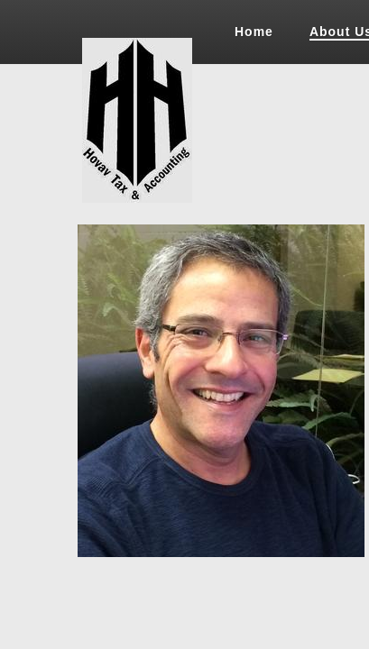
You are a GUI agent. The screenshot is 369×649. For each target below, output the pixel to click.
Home (254, 31)
